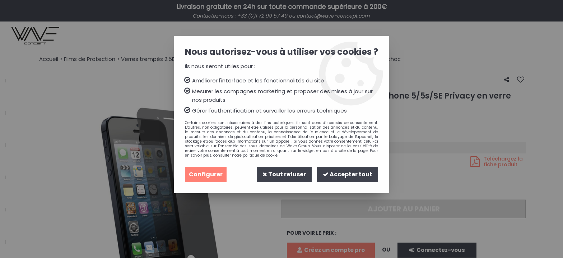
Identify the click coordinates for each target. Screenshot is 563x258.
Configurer (206, 174)
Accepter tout (347, 174)
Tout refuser (284, 174)
